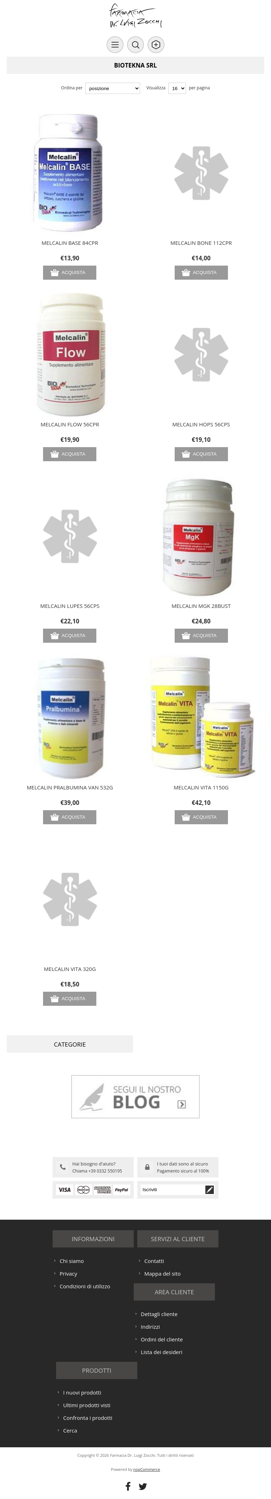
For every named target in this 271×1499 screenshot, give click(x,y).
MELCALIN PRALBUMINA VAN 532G (70, 787)
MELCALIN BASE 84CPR (70, 243)
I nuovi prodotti (82, 1392)
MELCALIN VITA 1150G (201, 787)
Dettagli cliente (159, 1313)
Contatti (154, 1260)
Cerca (70, 1430)
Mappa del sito (162, 1273)
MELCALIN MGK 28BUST (201, 606)
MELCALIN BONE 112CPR (201, 243)
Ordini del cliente (162, 1339)
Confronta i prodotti (87, 1417)
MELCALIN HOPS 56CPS (201, 424)
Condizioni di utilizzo (85, 1286)
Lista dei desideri (161, 1351)
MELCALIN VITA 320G (70, 969)
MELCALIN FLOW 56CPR (70, 424)
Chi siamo (72, 1260)
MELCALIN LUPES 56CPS (70, 606)
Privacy (68, 1273)
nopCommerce (146, 1469)
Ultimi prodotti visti (86, 1405)
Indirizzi (150, 1326)
